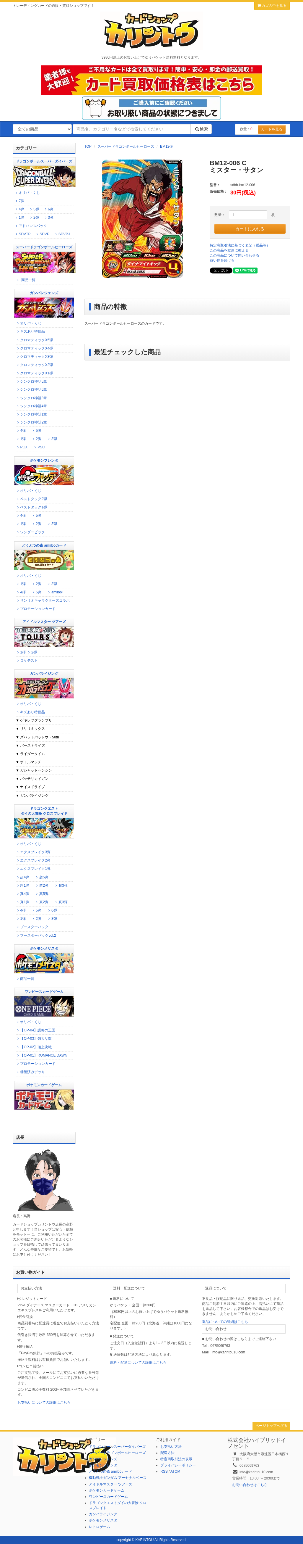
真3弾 (61, 902)
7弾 (21, 201)
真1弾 (22, 902)
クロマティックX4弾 (34, 348)
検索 (201, 129)
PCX (21, 447)
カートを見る (271, 129)
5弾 (35, 209)
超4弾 (22, 877)
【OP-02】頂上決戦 (34, 1047)
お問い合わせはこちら (250, 1485)
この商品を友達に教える (229, 250)
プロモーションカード (36, 609)
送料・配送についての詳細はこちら (138, 1363)
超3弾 (61, 885)
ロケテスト (27, 661)
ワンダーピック (30, 532)
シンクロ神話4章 (31, 406)
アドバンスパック (30, 226)
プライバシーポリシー (178, 1465)
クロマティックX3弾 (34, 357)
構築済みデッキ (30, 1072)
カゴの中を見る (272, 6)
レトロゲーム (99, 1527)
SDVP (42, 234)
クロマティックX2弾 (34, 365)
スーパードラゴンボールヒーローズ (125, 146)
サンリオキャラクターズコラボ (43, 600)
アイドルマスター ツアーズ (110, 1484)
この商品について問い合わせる (234, 255)
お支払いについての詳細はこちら (44, 1402)
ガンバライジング (103, 1514)
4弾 (21, 209)
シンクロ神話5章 (31, 381)
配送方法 (167, 1453)
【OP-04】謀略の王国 (35, 1030)
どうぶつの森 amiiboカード (110, 1471)
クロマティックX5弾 (34, 340)
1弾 (21, 217)
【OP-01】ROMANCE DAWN (41, 1055)
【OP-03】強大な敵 (34, 1038)
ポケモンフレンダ (103, 1465)
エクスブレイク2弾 (33, 860)
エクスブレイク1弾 (33, 869)
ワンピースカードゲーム (108, 1497)
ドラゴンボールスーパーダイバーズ (117, 1447)
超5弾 (41, 877)
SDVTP (22, 234)
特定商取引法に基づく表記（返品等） (240, 245)
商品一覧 (25, 280)
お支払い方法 (171, 1447)
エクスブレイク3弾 (33, 852)
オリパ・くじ (27, 193)
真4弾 (22, 894)
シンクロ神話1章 (31, 414)
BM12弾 (166, 146)
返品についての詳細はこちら (225, 1322)
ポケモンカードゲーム (106, 1490)
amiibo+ (55, 592)
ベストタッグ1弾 (31, 507)
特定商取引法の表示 (176, 1459)
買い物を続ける (222, 260)
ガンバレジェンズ (103, 1459)
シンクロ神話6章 (31, 389)
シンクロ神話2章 (31, 422)
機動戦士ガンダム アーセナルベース (117, 1478)
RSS (164, 1471)
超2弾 (41, 885)
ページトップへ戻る (271, 1426)
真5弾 (41, 894)
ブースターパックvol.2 (36, 935)
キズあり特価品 (30, 331)
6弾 (50, 209)
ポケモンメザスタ (103, 1520)
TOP (88, 146)
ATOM (175, 1471)
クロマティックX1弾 (34, 373)
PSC (39, 447)
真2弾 (41, 902)
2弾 (34, 217)
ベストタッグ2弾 (31, 499)
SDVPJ (62, 234)
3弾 (48, 217)
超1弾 (22, 885)
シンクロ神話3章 (31, 398)
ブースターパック (32, 927)
